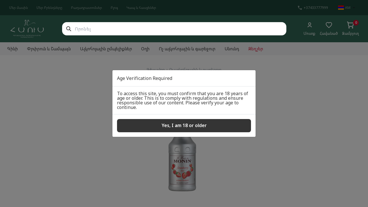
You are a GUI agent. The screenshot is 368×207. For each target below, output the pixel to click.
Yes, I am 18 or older (184, 125)
